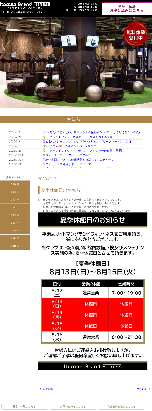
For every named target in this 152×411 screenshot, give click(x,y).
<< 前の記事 (47, 389)
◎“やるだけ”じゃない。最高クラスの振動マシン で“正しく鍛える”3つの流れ (92, 132)
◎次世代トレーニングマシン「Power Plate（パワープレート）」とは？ (88, 141)
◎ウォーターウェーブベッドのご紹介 (67, 155)
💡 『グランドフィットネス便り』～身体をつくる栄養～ (79, 137)
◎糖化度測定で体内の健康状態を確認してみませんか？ (78, 159)
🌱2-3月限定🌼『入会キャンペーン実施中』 (71, 146)
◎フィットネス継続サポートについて (67, 164)
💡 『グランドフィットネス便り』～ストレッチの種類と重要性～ (85, 150)
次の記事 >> (143, 389)
